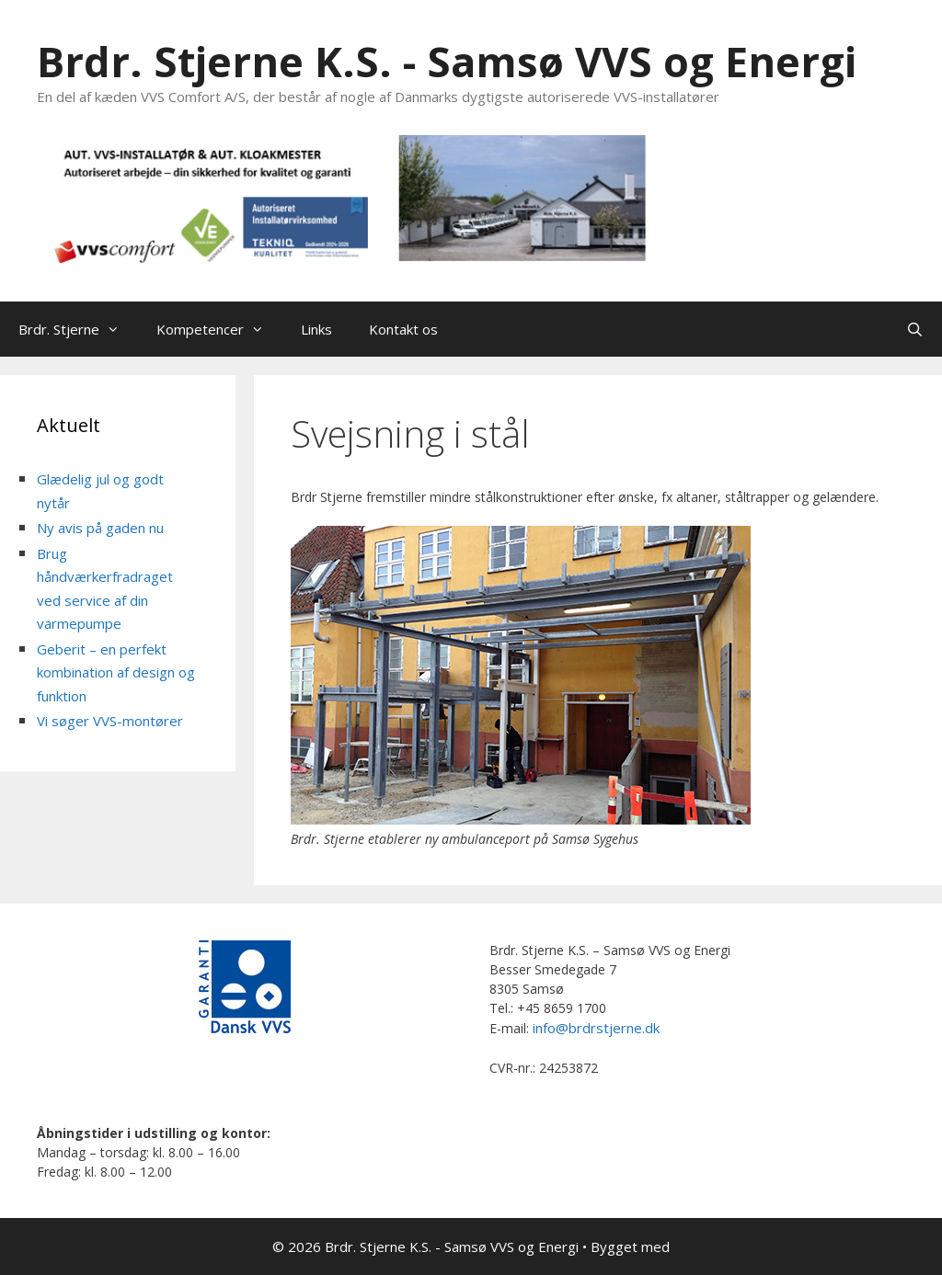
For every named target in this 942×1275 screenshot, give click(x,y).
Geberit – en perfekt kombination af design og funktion (116, 672)
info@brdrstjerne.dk (596, 1028)
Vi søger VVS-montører (110, 720)
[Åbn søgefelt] (915, 329)
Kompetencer (219, 329)
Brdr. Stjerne (78, 329)
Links (316, 329)
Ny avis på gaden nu (100, 527)
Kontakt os (403, 329)
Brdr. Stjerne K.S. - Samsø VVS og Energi (446, 61)
